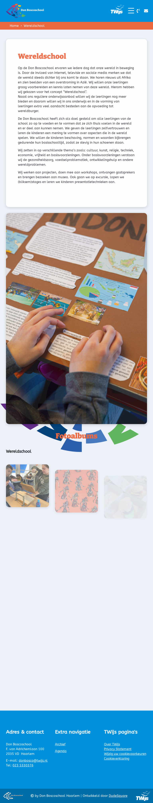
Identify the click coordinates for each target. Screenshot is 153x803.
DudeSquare (118, 796)
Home (14, 26)
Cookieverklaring (116, 758)
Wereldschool (34, 26)
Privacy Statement (117, 749)
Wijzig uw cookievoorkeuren (125, 754)
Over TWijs (112, 744)
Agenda (61, 751)
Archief (60, 744)
